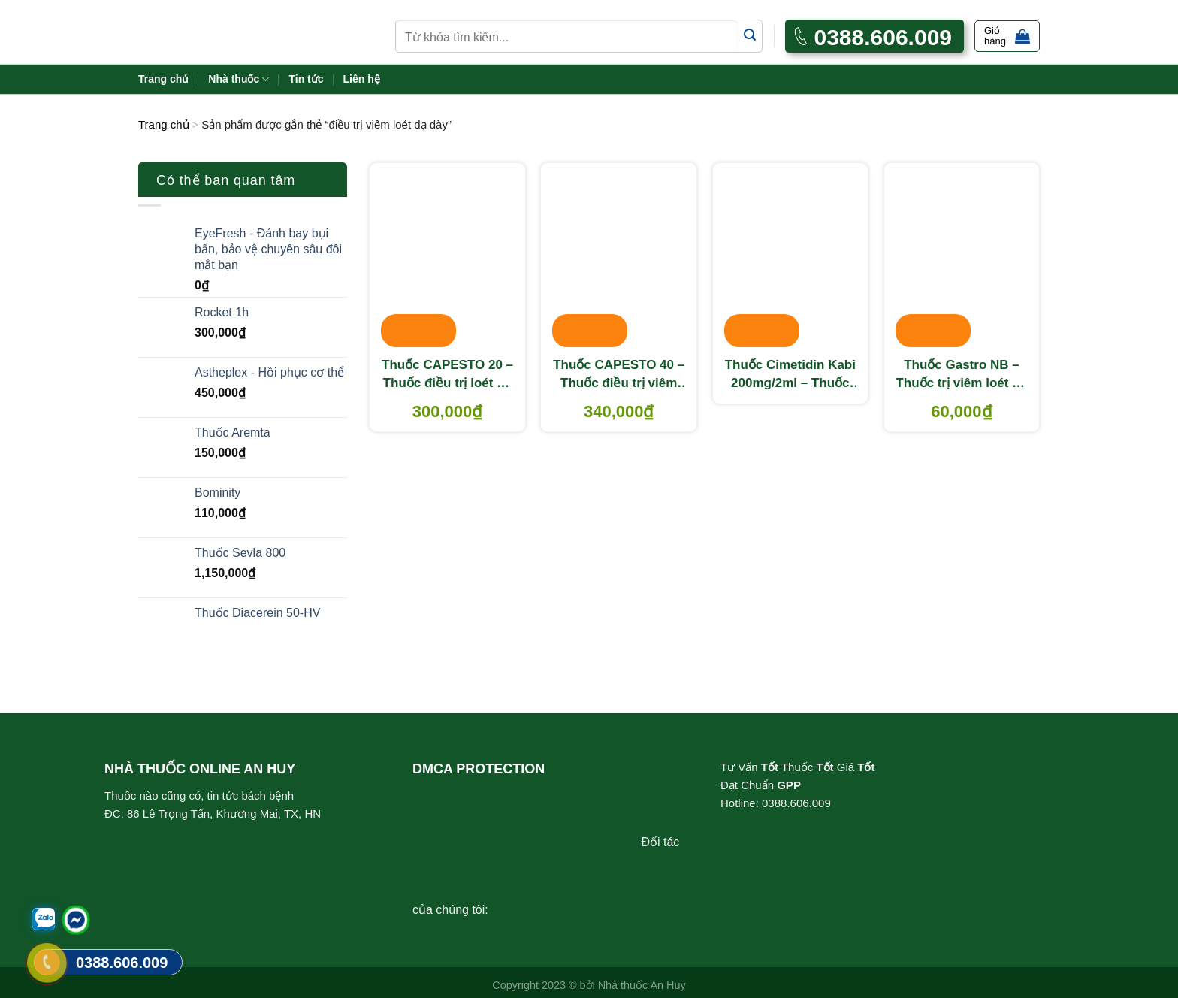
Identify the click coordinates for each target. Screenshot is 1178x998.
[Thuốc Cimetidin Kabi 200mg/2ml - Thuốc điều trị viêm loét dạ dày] (790, 256)
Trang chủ (163, 79)
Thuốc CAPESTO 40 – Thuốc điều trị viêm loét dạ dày (618, 375)
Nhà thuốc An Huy (642, 985)
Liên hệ (361, 79)
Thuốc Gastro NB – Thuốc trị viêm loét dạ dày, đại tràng (961, 375)
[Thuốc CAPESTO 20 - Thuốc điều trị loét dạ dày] (447, 256)
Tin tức (305, 79)
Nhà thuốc (238, 79)
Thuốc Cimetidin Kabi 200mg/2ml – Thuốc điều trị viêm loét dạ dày (790, 375)
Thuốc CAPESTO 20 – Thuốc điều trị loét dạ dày (447, 375)
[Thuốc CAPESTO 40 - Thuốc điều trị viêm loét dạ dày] (618, 256)
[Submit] (750, 35)
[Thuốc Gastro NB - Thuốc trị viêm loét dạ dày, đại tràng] (962, 256)
